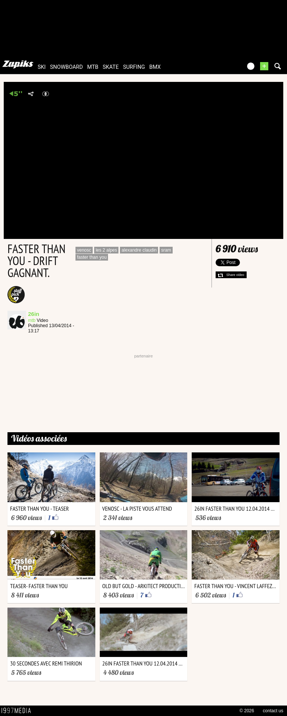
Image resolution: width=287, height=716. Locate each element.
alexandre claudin (139, 250)
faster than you (92, 257)
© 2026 (247, 710)
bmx (155, 67)
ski (42, 67)
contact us (273, 710)
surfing (134, 67)
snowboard (66, 67)
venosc (84, 250)
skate (111, 67)
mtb (92, 67)
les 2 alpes (106, 250)
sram (166, 250)
